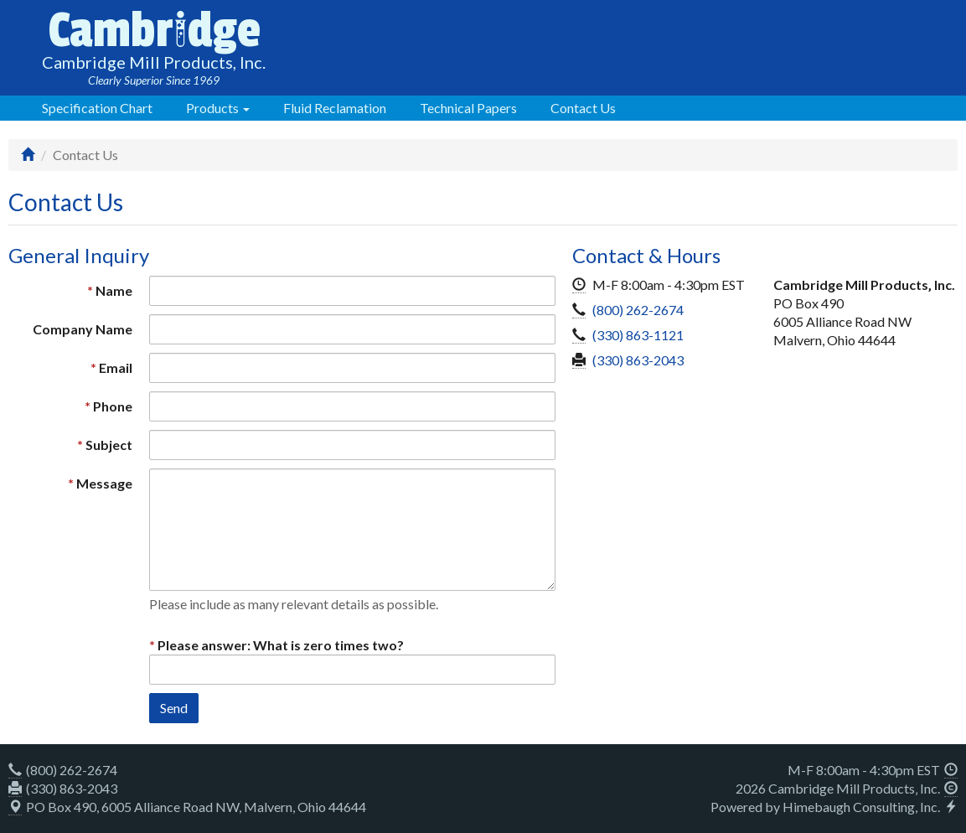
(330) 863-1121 (638, 335)
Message (104, 483)
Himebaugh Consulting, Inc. (861, 807)
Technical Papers (468, 108)
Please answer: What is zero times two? (281, 645)
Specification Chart (97, 108)
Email (115, 367)
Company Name (82, 329)
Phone (112, 406)
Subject (108, 445)
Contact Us (583, 108)
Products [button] (218, 108)
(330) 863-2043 (638, 360)
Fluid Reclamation (334, 108)
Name (114, 290)
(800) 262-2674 (638, 310)
